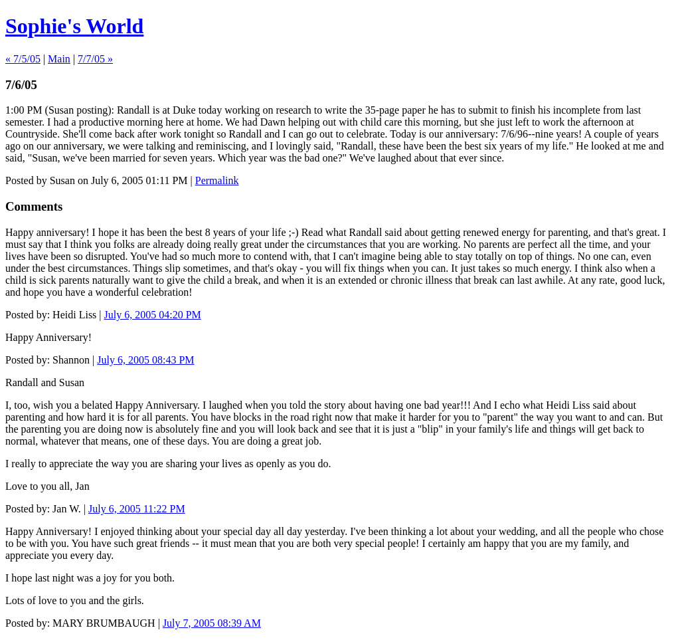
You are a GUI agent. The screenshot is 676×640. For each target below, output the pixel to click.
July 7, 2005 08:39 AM (212, 623)
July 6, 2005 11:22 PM (136, 508)
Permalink (217, 180)
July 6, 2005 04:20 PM (152, 314)
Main (59, 58)
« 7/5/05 (23, 58)
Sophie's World (74, 26)
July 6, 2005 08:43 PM (145, 360)
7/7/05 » (95, 58)
